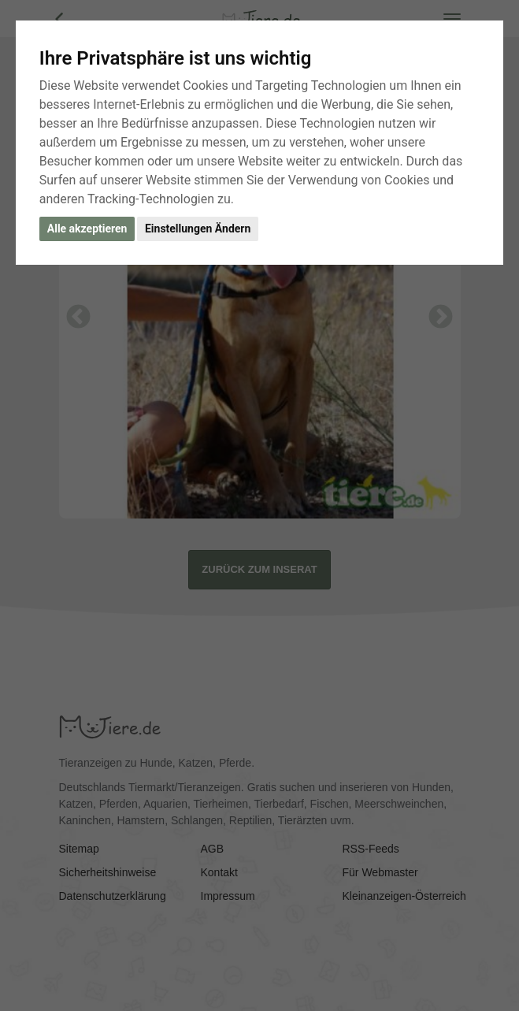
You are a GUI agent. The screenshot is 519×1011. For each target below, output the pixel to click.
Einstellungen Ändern (197, 228)
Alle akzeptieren (87, 228)
